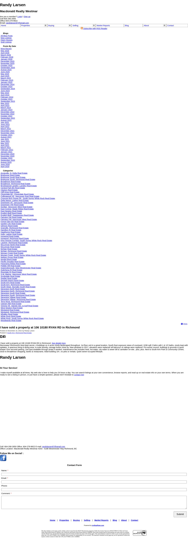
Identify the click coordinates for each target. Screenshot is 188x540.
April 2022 (5, 127)
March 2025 (6, 78)
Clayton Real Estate (9, 190)
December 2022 (7, 112)
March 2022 (6, 129)
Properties (25, 25)
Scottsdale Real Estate (10, 276)
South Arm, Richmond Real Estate (15, 285)
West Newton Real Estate (12, 308)
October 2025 (6, 65)
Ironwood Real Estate (10, 236)
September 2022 (8, 118)
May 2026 (5, 51)
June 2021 (5, 141)
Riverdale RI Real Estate (11, 272)
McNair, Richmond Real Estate (14, 251)
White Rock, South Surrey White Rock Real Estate (22, 318)
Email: (4, 478)
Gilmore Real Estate (9, 226)
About (146, 25)
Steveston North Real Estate (13, 289)
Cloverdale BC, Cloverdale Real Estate (17, 194)
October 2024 (6, 87)
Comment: (6, 493)
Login (19, 17)
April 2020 (5, 167)
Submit (180, 514)
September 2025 (8, 68)
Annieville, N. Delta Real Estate (14, 173)
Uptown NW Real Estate (11, 304)
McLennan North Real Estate (13, 245)
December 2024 (7, 84)
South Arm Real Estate (10, 283)
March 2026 (6, 55)
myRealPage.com (98, 525)
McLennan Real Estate (10, 247)
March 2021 (6, 148)
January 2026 (6, 59)
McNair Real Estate (9, 249)
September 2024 (8, 89)
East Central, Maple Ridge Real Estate (17, 209)
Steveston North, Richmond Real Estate (18, 291)
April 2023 (5, 105)
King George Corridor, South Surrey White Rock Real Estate (26, 240)
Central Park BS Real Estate (13, 188)
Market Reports (103, 25)
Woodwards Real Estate (11, 320)
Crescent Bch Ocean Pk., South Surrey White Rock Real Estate (28, 198)
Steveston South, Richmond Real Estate (18, 295)
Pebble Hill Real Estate (10, 266)
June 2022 (5, 124)
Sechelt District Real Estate (12, 280)
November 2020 (7, 156)
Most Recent (6, 49)
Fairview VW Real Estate (11, 217)
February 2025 (7, 80)
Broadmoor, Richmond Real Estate (15, 184)
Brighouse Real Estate (10, 175)
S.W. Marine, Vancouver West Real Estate (19, 274)
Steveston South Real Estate (13, 293)
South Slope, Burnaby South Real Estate (18, 287)
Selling (75, 25)
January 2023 (6, 110)
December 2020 (7, 154)
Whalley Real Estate (9, 314)
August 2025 (6, 70)
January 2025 (6, 82)
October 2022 (6, 116)
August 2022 (6, 120)
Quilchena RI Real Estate (11, 270)
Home (3, 25)
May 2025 (5, 74)
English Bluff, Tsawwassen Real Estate (17, 215)
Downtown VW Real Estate (12, 205)
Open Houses (6, 40)
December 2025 (7, 61)
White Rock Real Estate (11, 316)
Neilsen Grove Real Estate (12, 257)
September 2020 (8, 160)
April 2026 (5, 53)
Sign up (27, 17)
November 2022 (7, 114)
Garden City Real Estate (11, 224)
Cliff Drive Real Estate (10, 192)
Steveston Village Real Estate (13, 297)
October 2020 (6, 158)
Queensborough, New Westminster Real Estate (21, 268)
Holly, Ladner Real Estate (11, 234)
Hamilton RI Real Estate (11, 230)
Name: (4, 470)
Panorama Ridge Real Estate (13, 264)
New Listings (6, 38)
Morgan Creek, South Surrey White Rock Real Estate (23, 255)
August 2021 (6, 137)
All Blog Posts (6, 36)
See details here (59, 343)
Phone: (4, 486)
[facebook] (3, 460)
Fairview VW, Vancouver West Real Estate (19, 219)
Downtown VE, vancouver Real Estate (17, 203)
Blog (127, 25)
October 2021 (6, 135)
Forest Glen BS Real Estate (12, 222)
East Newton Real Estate (11, 211)
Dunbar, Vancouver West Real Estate (16, 207)
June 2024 (5, 91)
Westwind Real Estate (10, 310)
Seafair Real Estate (9, 278)
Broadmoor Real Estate (11, 182)
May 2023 (5, 103)
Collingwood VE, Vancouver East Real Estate (20, 196)
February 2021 (7, 150)
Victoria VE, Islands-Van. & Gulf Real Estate (19, 306)
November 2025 (7, 63)
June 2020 (5, 164)
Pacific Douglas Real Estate (12, 262)
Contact (170, 25)
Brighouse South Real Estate (13, 177)
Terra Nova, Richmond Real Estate (15, 302)
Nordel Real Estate (9, 259)
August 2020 (6, 162)
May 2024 (5, 93)
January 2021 (6, 152)
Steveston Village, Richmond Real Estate (18, 299)
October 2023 (6, 99)
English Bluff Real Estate (11, 213)
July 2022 (5, 122)
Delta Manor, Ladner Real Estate (15, 200)
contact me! (79, 375)
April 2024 (5, 95)
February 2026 (7, 57)
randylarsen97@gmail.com (17, 23)
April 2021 (5, 145)
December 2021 (7, 131)
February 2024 (7, 97)
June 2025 (5, 72)
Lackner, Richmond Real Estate (14, 243)
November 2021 (7, 133)
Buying (51, 25)
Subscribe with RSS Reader (94, 29)
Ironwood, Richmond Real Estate (15, 238)
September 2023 (8, 101)
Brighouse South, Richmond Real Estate (18, 179)
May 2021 (5, 143)
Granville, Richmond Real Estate (15, 228)
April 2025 (5, 76)
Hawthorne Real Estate (11, 232)
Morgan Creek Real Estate (12, 253)
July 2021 (5, 139)
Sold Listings (6, 42)
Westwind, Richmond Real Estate (15, 312)
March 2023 (6, 108)
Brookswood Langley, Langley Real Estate (19, 186)
